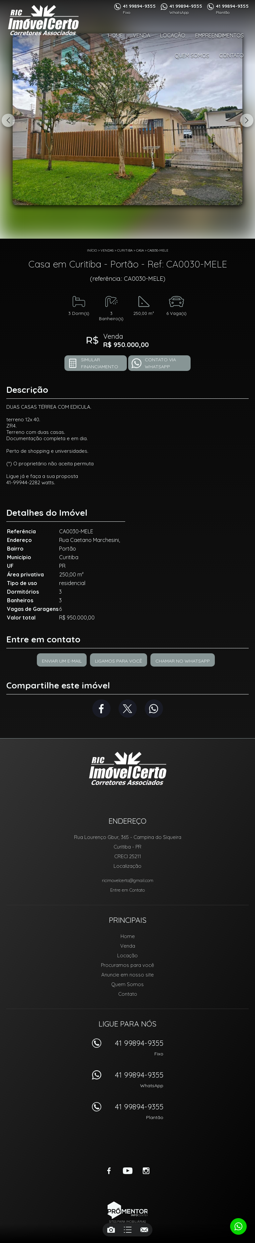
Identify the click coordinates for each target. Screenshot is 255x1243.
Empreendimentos (219, 35)
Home (115, 35)
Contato (231, 55)
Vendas (107, 250)
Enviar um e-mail (62, 661)
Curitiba (124, 250)
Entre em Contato (127, 890)
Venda (141, 35)
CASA (140, 250)
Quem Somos (192, 55)
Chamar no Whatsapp (182, 661)
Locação (172, 35)
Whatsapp (154, 708)
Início (92, 250)
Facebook (101, 708)
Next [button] (246, 120)
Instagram (146, 1170)
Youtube (127, 1170)
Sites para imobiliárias (127, 1221)
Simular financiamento (99, 363)
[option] (127, 119)
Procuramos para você (127, 965)
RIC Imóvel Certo (128, 768)
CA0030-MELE (157, 250)
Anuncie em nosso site (127, 975)
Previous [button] (8, 120)
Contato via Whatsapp (160, 363)
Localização (127, 866)
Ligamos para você (118, 661)
